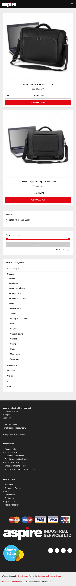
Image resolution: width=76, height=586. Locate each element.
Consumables (13, 365)
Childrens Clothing (18, 298)
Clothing (10, 274)
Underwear (15, 354)
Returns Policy (11, 449)
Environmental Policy (14, 462)
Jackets (13, 313)
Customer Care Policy (14, 456)
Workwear (14, 359)
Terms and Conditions (11, 582)
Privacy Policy (11, 452)
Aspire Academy (12, 505)
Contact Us (9, 498)
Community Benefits (13, 488)
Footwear (11, 370)
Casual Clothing (17, 293)
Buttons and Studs (18, 288)
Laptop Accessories (18, 319)
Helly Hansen (16, 308)
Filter (38, 245)
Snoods (13, 339)
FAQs (7, 491)
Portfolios (14, 324)
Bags (12, 278)
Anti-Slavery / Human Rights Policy (20, 469)
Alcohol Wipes (13, 268)
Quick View (25, 96)
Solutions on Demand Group (49, 576)
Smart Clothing (16, 334)
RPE (9, 386)
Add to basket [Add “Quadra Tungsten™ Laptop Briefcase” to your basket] (38, 200)
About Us (9, 485)
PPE (9, 381)
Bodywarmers (16, 283)
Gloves (10, 376)
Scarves (13, 329)
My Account (10, 501)
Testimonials (10, 495)
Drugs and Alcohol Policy (15, 466)
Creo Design (23, 576)
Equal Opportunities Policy (16, 459)
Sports (13, 344)
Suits (12, 349)
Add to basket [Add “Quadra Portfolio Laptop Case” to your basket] (38, 103)
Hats (12, 303)
